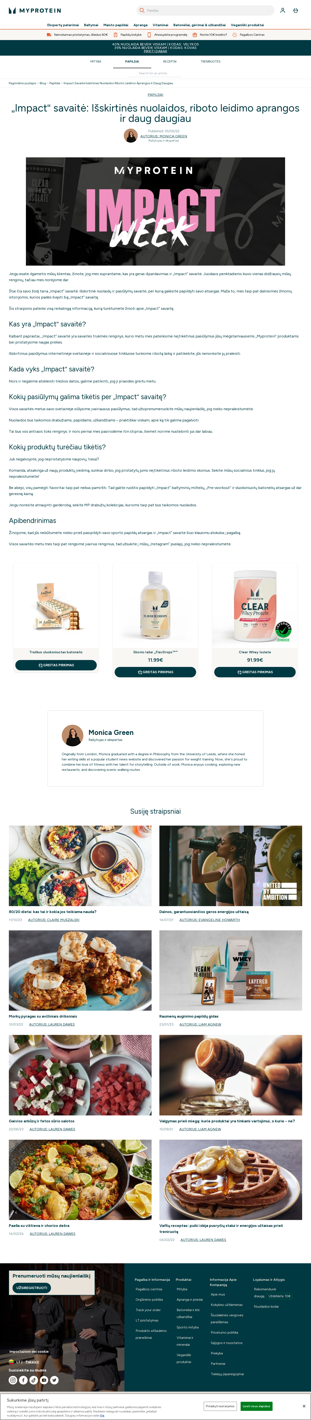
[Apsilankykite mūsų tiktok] (33, 1380)
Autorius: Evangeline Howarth (209, 920)
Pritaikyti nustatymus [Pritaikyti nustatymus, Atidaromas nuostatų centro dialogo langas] (220, 1406)
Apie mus (218, 1294)
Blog (43, 83)
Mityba (95, 61)
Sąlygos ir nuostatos (227, 1343)
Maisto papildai (115, 25)
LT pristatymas (147, 1320)
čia (102, 1415)
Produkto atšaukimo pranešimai (151, 1334)
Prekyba (217, 1353)
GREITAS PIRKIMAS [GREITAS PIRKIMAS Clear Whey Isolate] (255, 672)
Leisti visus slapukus (256, 1406)
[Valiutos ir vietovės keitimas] (62, 1362)
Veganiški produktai (247, 25)
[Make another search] (155, 73)
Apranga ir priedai (190, 1299)
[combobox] (205, 10)
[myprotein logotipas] (35, 10)
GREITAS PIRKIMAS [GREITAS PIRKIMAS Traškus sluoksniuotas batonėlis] (56, 665)
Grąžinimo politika (149, 1299)
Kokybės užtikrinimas (227, 1305)
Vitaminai (160, 25)
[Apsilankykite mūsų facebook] (23, 1380)
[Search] (142, 10)
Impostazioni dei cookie (29, 1351)
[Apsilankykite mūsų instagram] (13, 1380)
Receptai (169, 61)
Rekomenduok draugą (273, 1293)
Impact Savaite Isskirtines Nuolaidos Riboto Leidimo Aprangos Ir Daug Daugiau (118, 83)
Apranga (140, 25)
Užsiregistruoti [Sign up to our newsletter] (31, 1288)
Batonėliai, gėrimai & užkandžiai (199, 25)
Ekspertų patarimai (63, 25)
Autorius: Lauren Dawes (52, 1024)
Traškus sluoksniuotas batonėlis (56, 652)
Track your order (148, 1310)
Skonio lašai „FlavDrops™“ (155, 652)
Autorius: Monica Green (163, 136)
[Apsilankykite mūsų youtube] (44, 1380)
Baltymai (91, 25)
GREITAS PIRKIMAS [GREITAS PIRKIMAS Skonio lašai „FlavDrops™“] (155, 672)
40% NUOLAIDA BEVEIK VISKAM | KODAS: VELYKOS (155, 47)
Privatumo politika (224, 1332)
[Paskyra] (282, 10)
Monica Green (111, 732)
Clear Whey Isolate (255, 652)
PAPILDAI (155, 95)
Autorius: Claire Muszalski (53, 920)
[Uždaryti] (304, 1406)
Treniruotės (211, 61)
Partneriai (218, 1364)
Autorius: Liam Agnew (200, 1024)
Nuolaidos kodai (266, 1306)
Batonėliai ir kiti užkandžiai (188, 1313)
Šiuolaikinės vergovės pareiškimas (227, 1318)
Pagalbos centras (149, 1289)
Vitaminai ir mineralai (185, 1341)
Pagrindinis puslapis (22, 83)
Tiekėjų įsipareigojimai (227, 1374)
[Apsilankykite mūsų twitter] (54, 1380)
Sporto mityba (188, 1327)
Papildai (132, 61)
